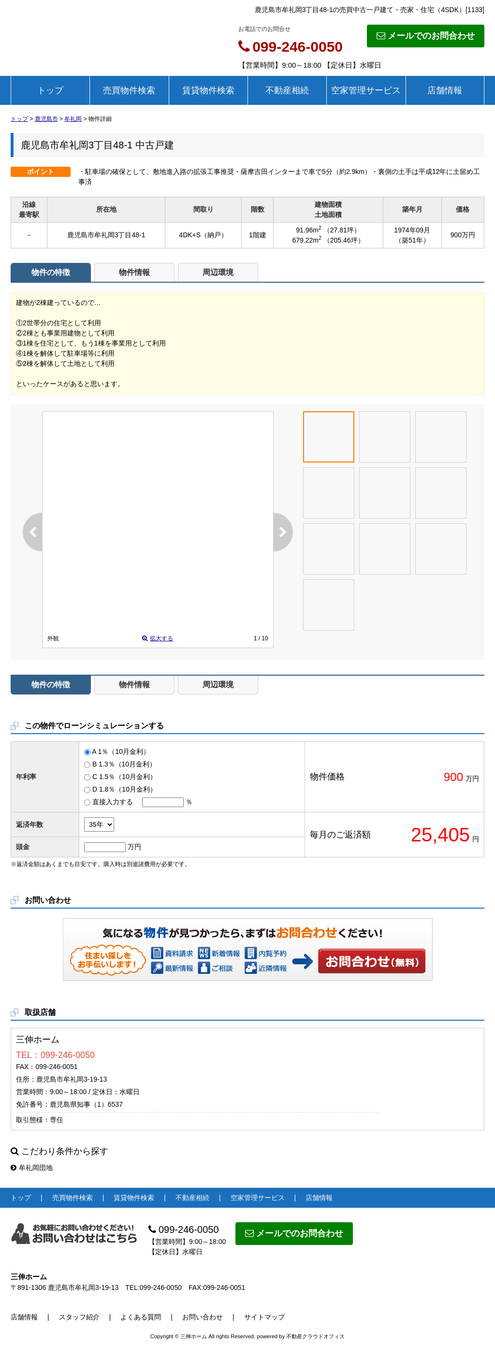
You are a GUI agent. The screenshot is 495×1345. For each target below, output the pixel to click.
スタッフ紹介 (79, 1317)
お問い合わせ (372, 961)
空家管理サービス (366, 90)
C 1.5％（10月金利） (124, 777)
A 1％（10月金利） (121, 751)
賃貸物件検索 (208, 90)
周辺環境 (218, 272)
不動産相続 (287, 90)
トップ (50, 90)
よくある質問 (140, 1317)
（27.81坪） (342, 230)
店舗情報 (444, 90)
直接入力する (112, 802)
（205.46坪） (343, 240)
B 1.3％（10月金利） (124, 764)
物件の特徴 (50, 272)
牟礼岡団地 (32, 1167)
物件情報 (134, 272)
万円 (134, 847)
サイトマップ (264, 1317)
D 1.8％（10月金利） (124, 789)
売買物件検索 (129, 90)
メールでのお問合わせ (426, 36)
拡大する (157, 638)
